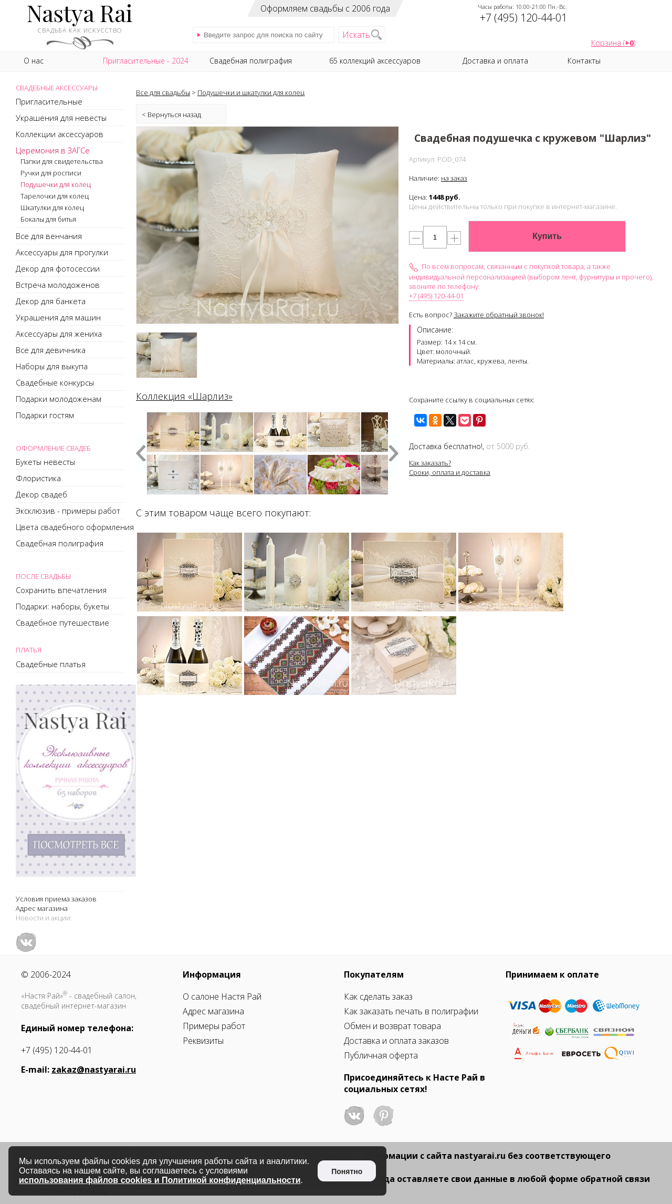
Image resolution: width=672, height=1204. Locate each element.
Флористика (38, 478)
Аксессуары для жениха (59, 333)
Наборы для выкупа (52, 366)
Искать (356, 34)
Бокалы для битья (48, 219)
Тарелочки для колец (54, 196)
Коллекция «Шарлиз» (184, 396)
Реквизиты (203, 1040)
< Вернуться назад (171, 114)
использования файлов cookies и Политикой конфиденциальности (160, 1180)
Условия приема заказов (56, 899)
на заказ (454, 178)
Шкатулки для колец (52, 207)
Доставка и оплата (495, 61)
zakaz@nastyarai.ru (93, 1069)
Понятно (346, 1171)
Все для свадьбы (163, 92)
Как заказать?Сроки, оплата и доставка (449, 467)
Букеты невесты (45, 461)
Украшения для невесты (61, 117)
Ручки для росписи (50, 173)
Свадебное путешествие (62, 622)
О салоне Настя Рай (222, 996)
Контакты (584, 61)
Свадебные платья (51, 664)
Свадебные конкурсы (55, 382)
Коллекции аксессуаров (59, 134)
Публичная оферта (381, 1055)
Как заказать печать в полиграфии (411, 1011)
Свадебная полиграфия (59, 543)
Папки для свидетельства (61, 161)
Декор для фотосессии (58, 268)
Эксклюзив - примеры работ (68, 510)
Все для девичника (51, 350)
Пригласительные (49, 101)
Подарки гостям (45, 415)
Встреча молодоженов (58, 284)
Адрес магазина (42, 908)
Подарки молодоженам (58, 398)
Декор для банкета (51, 301)
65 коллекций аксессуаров (375, 61)
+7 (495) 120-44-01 (436, 295)
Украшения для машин (58, 317)
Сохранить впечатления (61, 590)
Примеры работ (214, 1026)
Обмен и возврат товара (392, 1026)
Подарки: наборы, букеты (62, 606)
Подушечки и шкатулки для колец (250, 92)
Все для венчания (49, 236)
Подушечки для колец (55, 184)
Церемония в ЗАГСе (53, 150)
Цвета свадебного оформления (75, 527)
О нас (34, 61)
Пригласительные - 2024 (145, 61)
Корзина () (613, 43)
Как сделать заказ (378, 996)
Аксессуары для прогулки (62, 252)
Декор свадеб (41, 494)
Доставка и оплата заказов (396, 1040)
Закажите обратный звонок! (499, 314)
